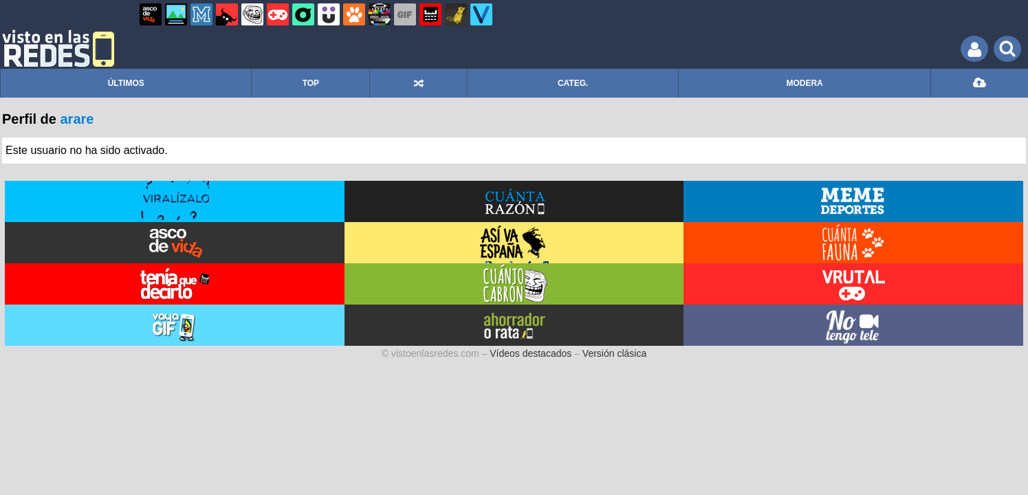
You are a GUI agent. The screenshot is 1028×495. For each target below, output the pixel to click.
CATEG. (573, 83)
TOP (311, 83)
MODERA (804, 83)
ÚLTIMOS (126, 83)
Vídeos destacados (530, 353)
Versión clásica (614, 353)
